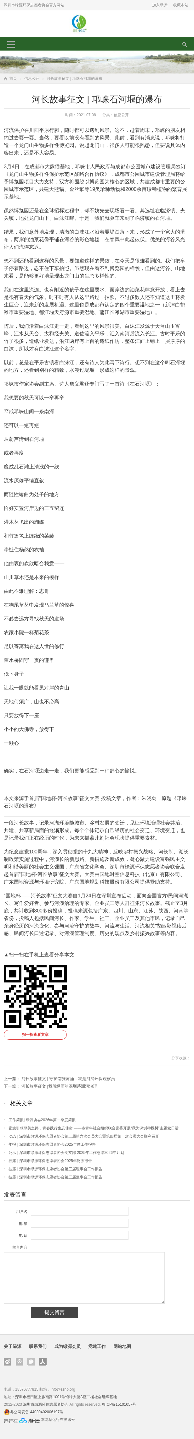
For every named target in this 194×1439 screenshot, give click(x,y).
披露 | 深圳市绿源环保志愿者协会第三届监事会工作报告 (55, 1177)
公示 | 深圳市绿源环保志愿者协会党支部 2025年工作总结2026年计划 (66, 1152)
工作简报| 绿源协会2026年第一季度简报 (42, 1120)
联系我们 (38, 1346)
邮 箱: (24, 1223)
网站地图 (122, 1346)
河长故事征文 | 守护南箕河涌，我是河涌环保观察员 (68, 1078)
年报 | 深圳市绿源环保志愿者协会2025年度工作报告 (52, 1144)
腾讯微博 (19, 1362)
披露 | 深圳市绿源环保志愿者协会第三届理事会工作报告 (55, 1169)
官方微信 (31, 1362)
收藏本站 (180, 5)
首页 (13, 78)
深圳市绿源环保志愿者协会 (45, 1404)
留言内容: (20, 1247)
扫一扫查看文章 (35, 1034)
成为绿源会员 (67, 1346)
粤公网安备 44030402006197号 (36, 1412)
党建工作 (97, 1346)
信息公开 (31, 78)
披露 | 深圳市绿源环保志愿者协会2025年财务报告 (50, 1161)
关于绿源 (12, 1346)
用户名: (22, 1211)
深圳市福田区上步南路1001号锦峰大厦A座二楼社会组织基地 (66, 1397)
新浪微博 (7, 1362)
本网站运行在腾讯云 (58, 1419)
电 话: (24, 1235)
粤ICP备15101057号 (119, 1404)
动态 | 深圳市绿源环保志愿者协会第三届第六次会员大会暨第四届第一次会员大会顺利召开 (84, 1136)
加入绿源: (160, 5)
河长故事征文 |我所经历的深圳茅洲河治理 (59, 1086)
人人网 (43, 1362)
